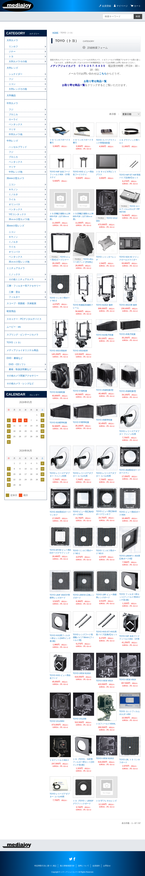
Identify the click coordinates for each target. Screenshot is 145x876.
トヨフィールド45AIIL (106, 724)
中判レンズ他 (15, 172)
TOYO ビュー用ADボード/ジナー (60, 258)
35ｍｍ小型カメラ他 (19, 219)
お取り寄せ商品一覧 (95, 81)
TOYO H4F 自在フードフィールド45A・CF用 (129, 637)
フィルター (14, 297)
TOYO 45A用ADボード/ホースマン (129, 471)
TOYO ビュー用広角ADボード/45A (83, 513)
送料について (83, 866)
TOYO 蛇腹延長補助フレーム (83, 306)
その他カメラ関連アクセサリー (22, 375)
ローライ (13, 119)
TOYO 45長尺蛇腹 (127, 334)
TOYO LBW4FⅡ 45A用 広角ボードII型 (129, 557)
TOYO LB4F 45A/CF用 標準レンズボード (60, 596)
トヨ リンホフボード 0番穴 (83, 141)
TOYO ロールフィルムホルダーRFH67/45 (129, 209)
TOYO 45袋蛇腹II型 (104, 390)
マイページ (122, 6)
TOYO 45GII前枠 (80, 350)
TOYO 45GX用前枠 (58, 350)
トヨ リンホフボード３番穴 (60, 141)
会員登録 (106, 6)
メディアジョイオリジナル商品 (22, 350)
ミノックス (14, 274)
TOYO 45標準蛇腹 (104, 420)
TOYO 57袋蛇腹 (80, 391)
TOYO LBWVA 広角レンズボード (83, 596)
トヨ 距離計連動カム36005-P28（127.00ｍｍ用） (60, 216)
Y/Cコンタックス (17, 214)
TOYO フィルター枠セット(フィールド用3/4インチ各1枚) (129, 597)
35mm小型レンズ (15, 225)
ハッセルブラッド (18, 147)
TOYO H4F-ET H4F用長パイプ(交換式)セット (129, 176)
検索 (138, 16)
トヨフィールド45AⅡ (59, 760)
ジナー (12, 51)
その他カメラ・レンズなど (20, 383)
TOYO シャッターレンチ (106, 258)
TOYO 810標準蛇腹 (58, 422)
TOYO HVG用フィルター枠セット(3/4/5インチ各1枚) (60, 638)
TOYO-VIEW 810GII (82, 673)
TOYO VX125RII (106, 219)
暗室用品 (11, 311)
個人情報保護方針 (67, 866)
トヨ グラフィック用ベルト (129, 141)
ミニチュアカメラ (16, 268)
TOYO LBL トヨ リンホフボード (129, 760)
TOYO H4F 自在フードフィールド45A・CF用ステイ (60, 174)
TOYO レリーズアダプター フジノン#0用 (60, 474)
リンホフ (13, 46)
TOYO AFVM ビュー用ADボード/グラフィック (60, 551)
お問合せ (107, 866)
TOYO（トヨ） (14, 342)
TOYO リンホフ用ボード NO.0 (106, 551)
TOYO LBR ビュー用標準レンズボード (106, 596)
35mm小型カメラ (15, 178)
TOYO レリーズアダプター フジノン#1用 (129, 432)
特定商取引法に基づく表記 (45, 866)
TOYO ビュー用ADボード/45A (129, 513)
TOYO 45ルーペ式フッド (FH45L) (83, 260)
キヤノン (13, 189)
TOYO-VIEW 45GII (127, 679)
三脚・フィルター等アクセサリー (24, 286)
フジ (11, 79)
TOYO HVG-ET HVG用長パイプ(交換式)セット (106, 633)
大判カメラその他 (18, 61)
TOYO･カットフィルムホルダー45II (129, 712)
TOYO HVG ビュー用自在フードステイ (83, 173)
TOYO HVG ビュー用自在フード (60, 676)
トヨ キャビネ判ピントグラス (106, 173)
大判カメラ (12, 40)
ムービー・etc (14, 327)
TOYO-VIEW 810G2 (105, 758)
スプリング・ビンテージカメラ (22, 334)
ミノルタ (13, 194)
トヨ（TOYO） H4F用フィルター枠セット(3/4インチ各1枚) (83, 762)
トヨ (11, 56)
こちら (103, 73)
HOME (55, 33)
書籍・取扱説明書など (20, 369)
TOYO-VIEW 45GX (104, 681)
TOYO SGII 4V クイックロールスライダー (129, 258)
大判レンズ (12, 68)
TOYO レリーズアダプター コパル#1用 (83, 474)
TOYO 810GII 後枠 (104, 305)
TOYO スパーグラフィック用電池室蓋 (106, 141)
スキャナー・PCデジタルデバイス (24, 319)
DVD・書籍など (15, 358)
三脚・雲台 (14, 292)
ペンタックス (15, 124)
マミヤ (12, 129)
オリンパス (14, 204)
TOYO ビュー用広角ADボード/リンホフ (106, 512)
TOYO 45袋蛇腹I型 (127, 391)
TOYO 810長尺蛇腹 (104, 335)
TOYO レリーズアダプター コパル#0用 (106, 474)
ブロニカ (13, 114)
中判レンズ (12, 141)
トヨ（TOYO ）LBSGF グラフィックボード (83, 802)
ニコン (12, 84)
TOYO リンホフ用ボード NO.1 (83, 551)
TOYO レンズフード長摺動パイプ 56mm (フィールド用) (83, 637)
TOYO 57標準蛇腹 (81, 422)
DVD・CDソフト (17, 364)
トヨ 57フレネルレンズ (106, 801)
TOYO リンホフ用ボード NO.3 (60, 299)
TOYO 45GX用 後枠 (128, 305)
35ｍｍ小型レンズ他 (19, 262)
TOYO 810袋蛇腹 (57, 392)
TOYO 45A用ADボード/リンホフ (60, 513)
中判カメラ (12, 103)
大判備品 (11, 95)
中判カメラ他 (15, 134)
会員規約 (96, 866)
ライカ (12, 199)
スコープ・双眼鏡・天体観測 (21, 303)
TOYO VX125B (79, 719)
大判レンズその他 (18, 89)
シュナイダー (15, 74)
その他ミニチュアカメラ (21, 279)
